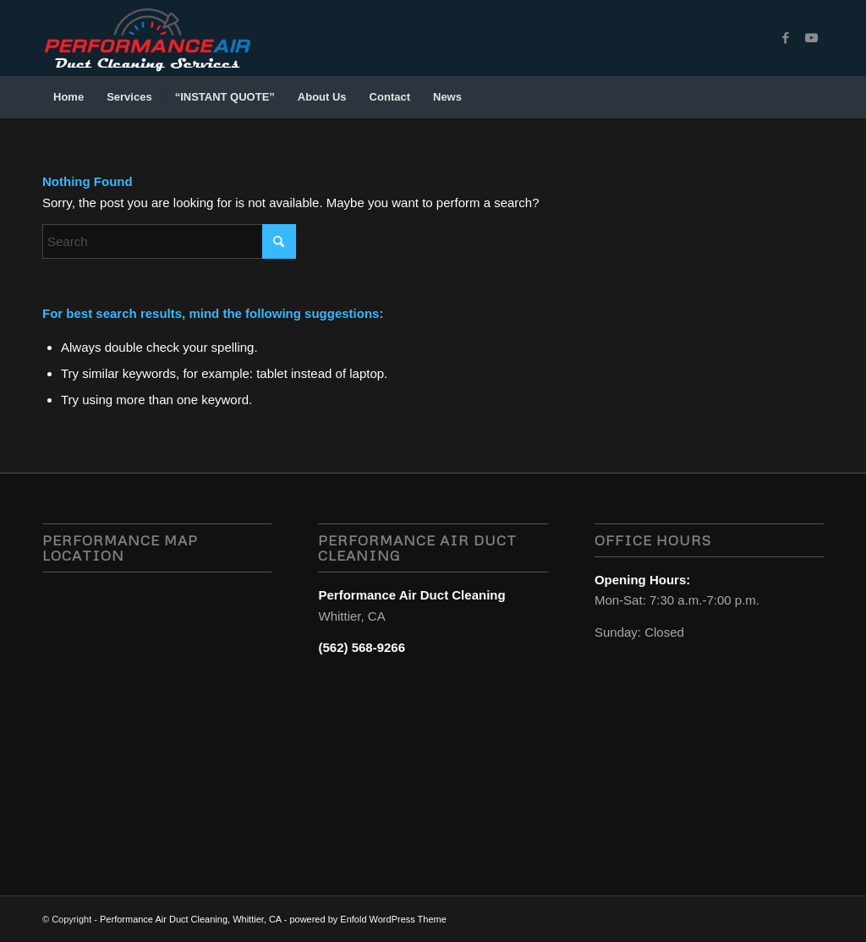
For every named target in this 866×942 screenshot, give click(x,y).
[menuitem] (68, 97)
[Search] (813, 97)
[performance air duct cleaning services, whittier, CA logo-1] (147, 38)
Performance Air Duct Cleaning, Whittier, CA (191, 919)
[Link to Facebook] (785, 38)
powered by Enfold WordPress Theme (367, 919)
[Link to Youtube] (811, 38)
